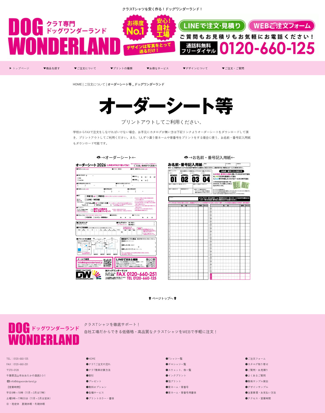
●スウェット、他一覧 (178, 370)
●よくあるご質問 (255, 375)
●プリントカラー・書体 (100, 398)
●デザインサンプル (256, 387)
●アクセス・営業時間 (258, 398)
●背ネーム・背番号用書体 (181, 392)
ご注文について (94, 84)
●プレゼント (93, 381)
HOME (77, 84)
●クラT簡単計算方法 (98, 370)
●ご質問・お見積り (256, 370)
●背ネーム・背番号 (177, 387)
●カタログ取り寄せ (256, 364)
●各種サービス (95, 392)
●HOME (90, 358)
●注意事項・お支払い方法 (260, 392)
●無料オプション (96, 387)
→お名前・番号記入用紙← (209, 157)
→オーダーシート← (116, 157)
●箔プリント (173, 381)
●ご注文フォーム (255, 358)
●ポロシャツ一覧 (176, 364)
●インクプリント (176, 375)
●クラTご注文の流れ (98, 364)
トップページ (20, 68)
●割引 (90, 375)
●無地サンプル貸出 (256, 381)
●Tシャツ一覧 (174, 358)
